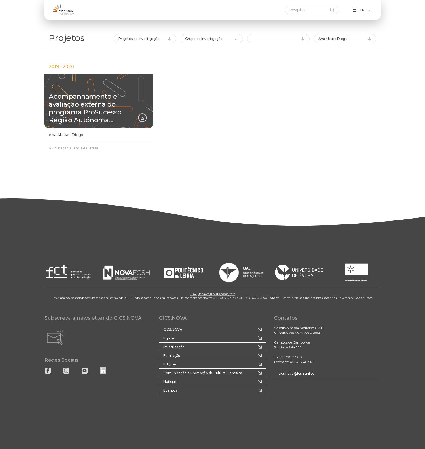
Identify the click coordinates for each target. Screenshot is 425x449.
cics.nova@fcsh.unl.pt (296, 373)
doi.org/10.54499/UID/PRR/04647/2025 (212, 294)
